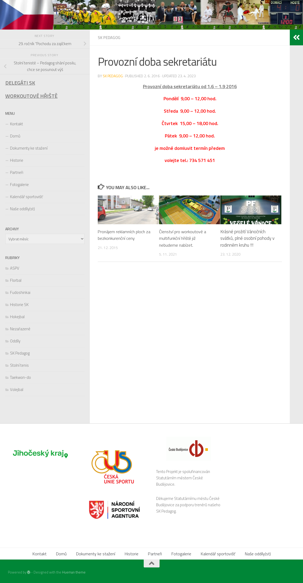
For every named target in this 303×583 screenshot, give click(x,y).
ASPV (14, 268)
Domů (15, 136)
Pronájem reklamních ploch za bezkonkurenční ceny (125, 235)
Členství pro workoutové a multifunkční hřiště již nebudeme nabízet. (183, 238)
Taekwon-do (20, 377)
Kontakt (16, 124)
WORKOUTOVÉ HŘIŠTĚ (31, 96)
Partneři (16, 172)
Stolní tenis (19, 365)
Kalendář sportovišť (26, 197)
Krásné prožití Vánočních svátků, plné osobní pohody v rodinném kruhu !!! (247, 238)
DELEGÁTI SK (20, 83)
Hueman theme (74, 572)
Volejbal (16, 389)
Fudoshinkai (20, 292)
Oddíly (15, 341)
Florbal (15, 280)
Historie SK (19, 305)
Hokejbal (17, 317)
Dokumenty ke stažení (29, 148)
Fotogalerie (19, 184)
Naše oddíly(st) (22, 209)
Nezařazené (20, 329)
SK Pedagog (110, 37)
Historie (16, 160)
